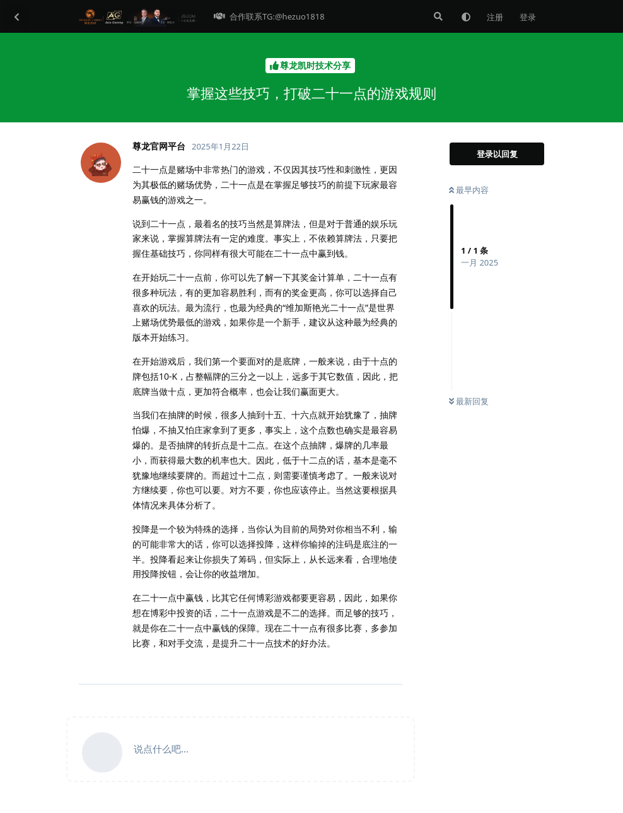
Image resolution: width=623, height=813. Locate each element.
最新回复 (469, 401)
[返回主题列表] (16, 16)
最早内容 (469, 190)
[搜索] (437, 16)
